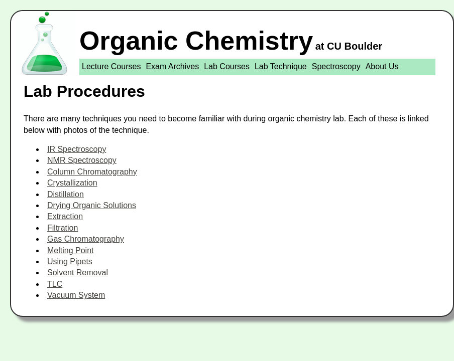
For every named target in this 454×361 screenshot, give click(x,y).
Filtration (62, 228)
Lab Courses (227, 66)
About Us (382, 66)
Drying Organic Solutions (91, 205)
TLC (54, 284)
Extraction (65, 216)
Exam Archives (172, 66)
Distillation (65, 194)
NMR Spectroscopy (82, 160)
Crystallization (72, 182)
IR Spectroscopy (76, 149)
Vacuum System (76, 295)
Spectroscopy (336, 66)
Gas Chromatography (85, 239)
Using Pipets (69, 261)
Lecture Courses (111, 66)
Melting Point (70, 250)
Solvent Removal (77, 272)
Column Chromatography (92, 171)
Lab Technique (281, 66)
